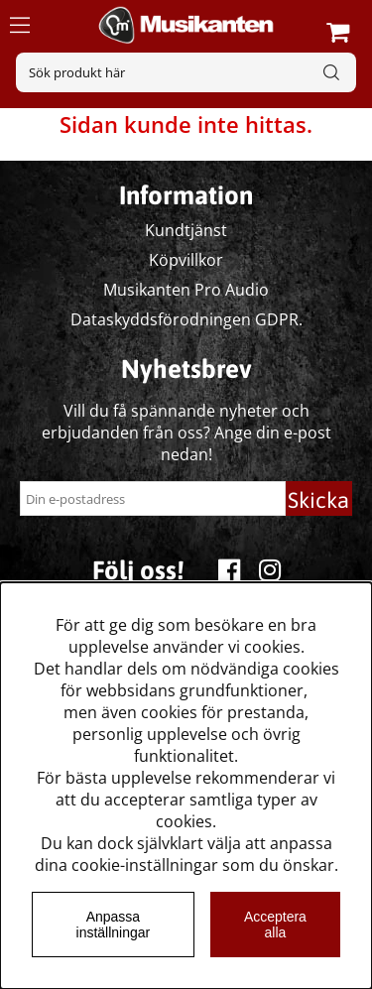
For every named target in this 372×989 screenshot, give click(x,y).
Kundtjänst (186, 230)
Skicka (318, 500)
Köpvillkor (186, 260)
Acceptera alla (275, 924)
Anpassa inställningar (113, 924)
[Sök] (186, 72)
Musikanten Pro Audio (186, 290)
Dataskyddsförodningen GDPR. (186, 319)
